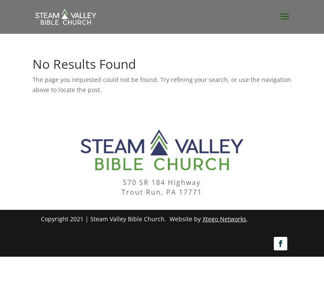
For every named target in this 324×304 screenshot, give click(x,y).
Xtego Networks (224, 219)
